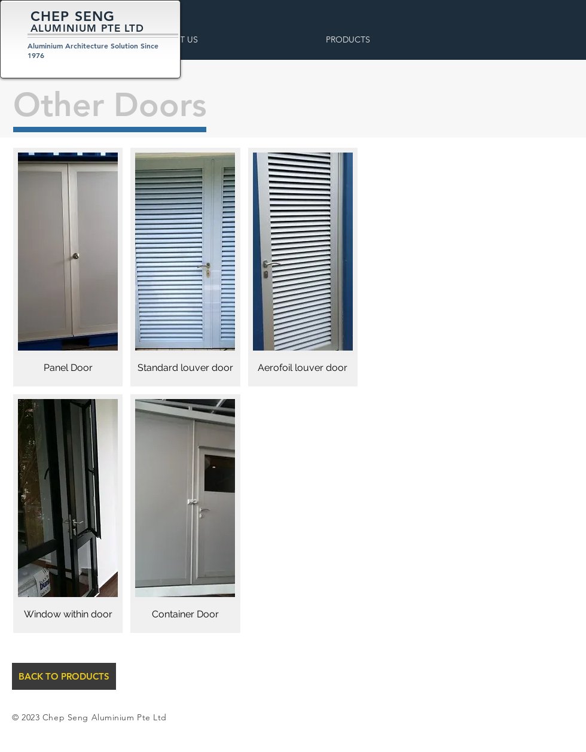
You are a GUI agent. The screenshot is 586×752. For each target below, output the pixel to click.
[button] (207, 39)
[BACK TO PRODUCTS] (64, 676)
